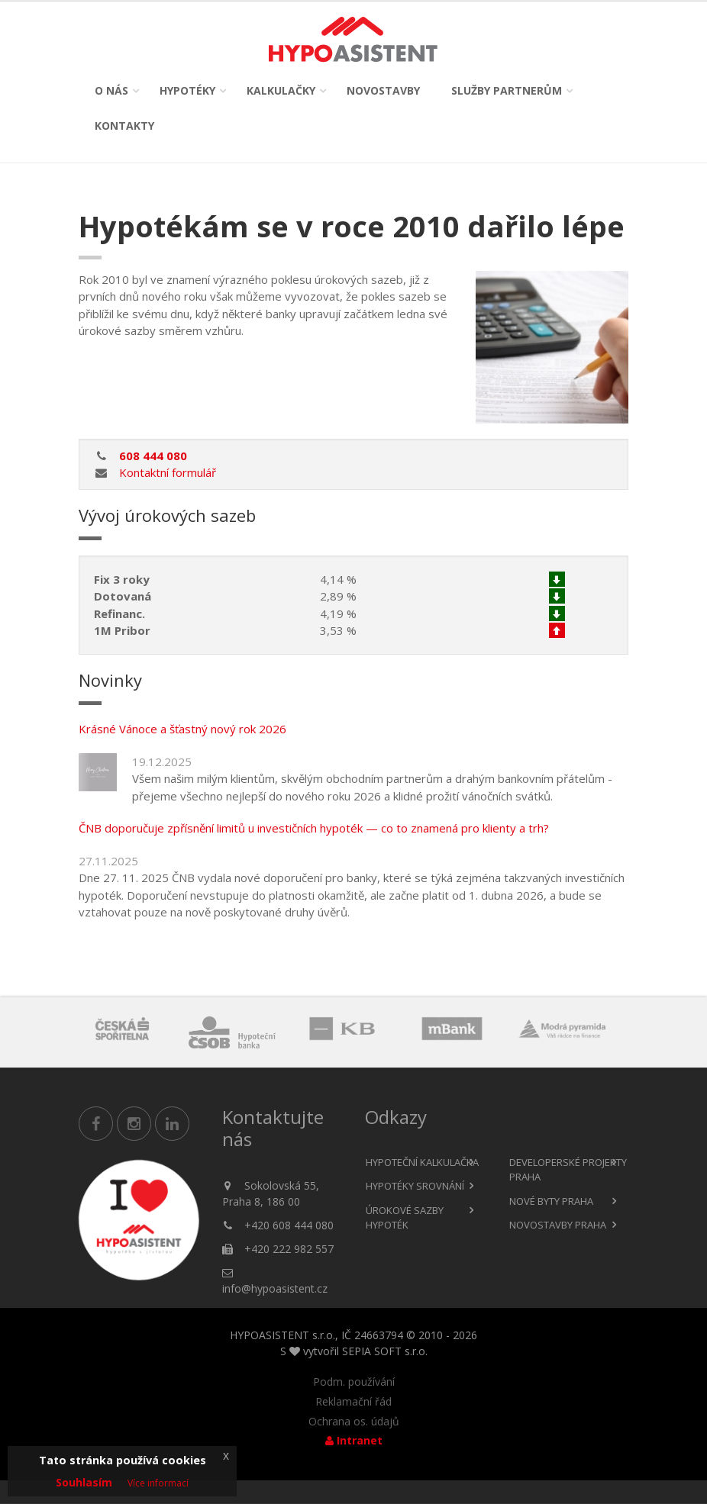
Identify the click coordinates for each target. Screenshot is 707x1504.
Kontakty (124, 125)
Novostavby (383, 90)
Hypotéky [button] (187, 90)
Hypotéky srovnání (415, 1186)
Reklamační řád (353, 1402)
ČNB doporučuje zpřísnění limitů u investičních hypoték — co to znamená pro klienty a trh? (314, 828)
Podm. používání (354, 1382)
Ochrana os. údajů (353, 1421)
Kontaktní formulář (167, 472)
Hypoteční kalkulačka (422, 1162)
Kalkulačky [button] (281, 90)
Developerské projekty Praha (568, 1169)
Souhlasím (84, 1482)
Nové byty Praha (551, 1201)
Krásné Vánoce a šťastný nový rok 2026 (182, 728)
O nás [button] (111, 90)
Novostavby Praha (557, 1225)
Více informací (158, 1483)
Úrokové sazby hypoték (405, 1217)
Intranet (354, 1440)
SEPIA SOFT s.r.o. (385, 1351)
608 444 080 (153, 455)
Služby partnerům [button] (506, 90)
